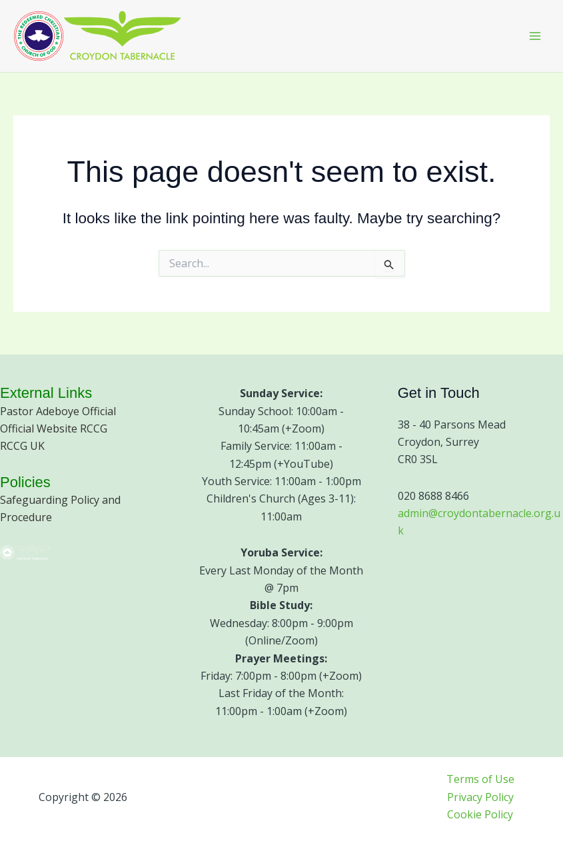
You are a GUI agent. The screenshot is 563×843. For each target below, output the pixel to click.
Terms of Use (480, 779)
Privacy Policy (480, 797)
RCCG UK (22, 445)
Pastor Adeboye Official (58, 411)
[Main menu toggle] (535, 36)
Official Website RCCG (53, 428)
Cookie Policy (480, 814)
